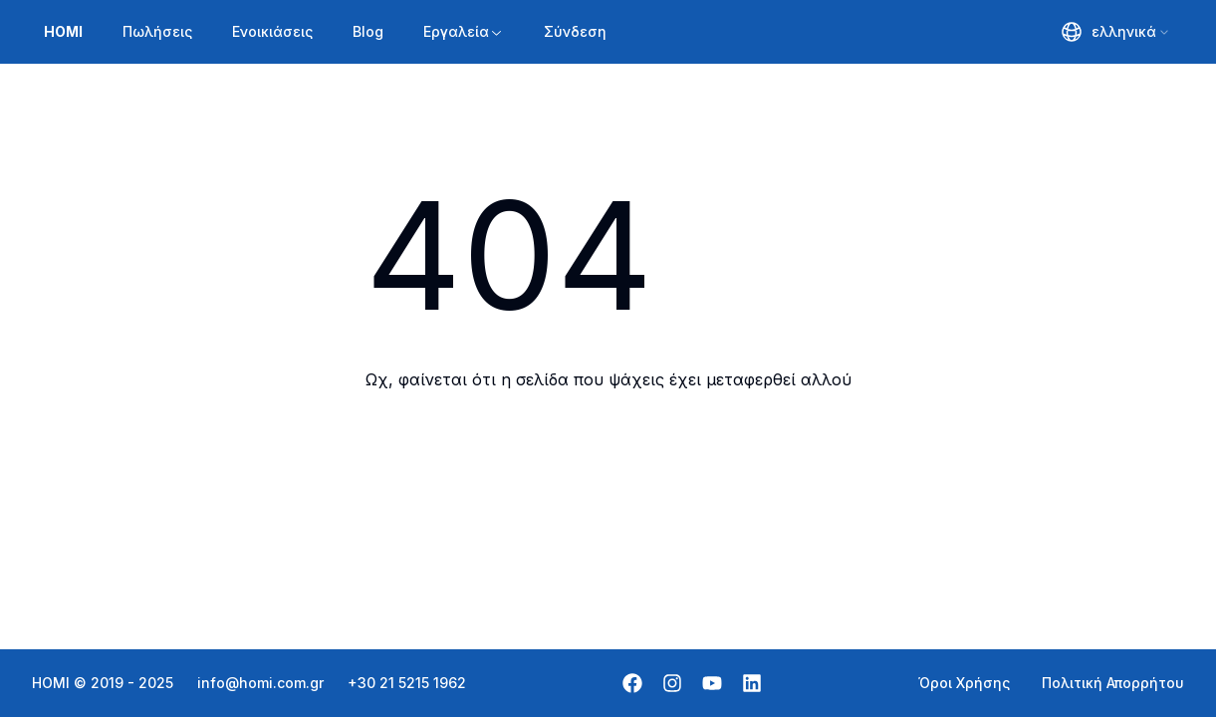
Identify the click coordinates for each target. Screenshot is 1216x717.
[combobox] (1116, 32)
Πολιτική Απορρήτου (1113, 682)
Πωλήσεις (157, 31)
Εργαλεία (463, 31)
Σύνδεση (575, 31)
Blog (368, 31)
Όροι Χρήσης (964, 682)
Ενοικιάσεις (272, 31)
